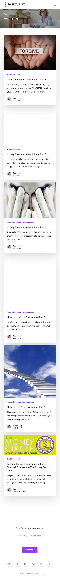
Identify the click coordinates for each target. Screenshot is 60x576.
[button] (55, 5)
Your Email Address (30, 535)
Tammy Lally (17, 98)
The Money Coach (13, 74)
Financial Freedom (14, 222)
